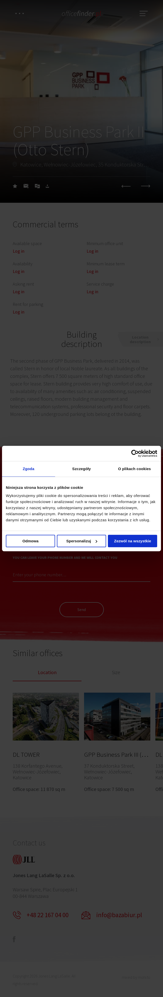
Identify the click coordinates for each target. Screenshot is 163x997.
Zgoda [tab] (29, 469)
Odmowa (30, 541)
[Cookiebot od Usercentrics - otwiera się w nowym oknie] (135, 453)
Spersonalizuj (81, 541)
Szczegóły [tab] (81, 469)
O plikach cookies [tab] (134, 469)
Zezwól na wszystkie (132, 541)
